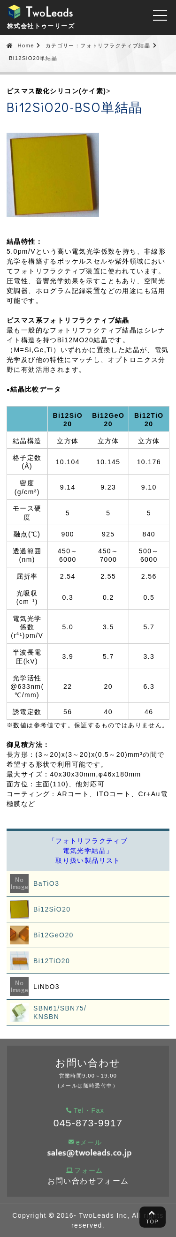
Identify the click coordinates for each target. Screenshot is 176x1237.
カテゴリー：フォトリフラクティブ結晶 (98, 45)
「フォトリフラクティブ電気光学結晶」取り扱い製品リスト (88, 850)
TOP (152, 1216)
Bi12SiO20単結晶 (33, 58)
